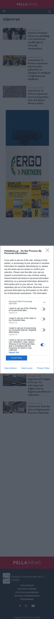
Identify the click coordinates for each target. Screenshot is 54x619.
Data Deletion (11, 368)
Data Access (26, 368)
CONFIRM (16, 358)
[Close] (48, 251)
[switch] (43, 309)
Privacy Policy (43, 368)
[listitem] (27, 302)
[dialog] (27, 310)
